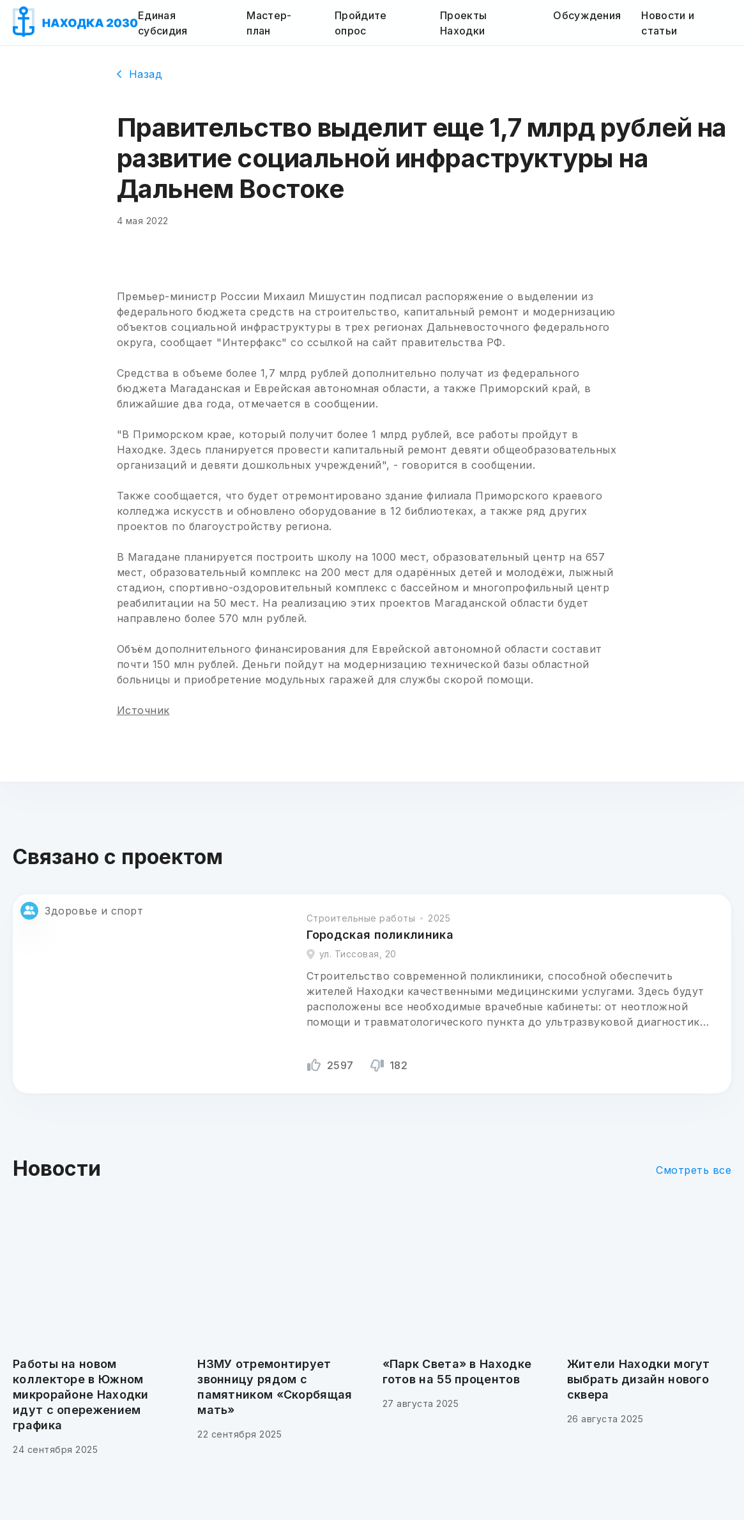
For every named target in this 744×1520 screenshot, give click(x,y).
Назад (140, 74)
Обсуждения (587, 15)
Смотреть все (693, 1170)
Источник (143, 710)
